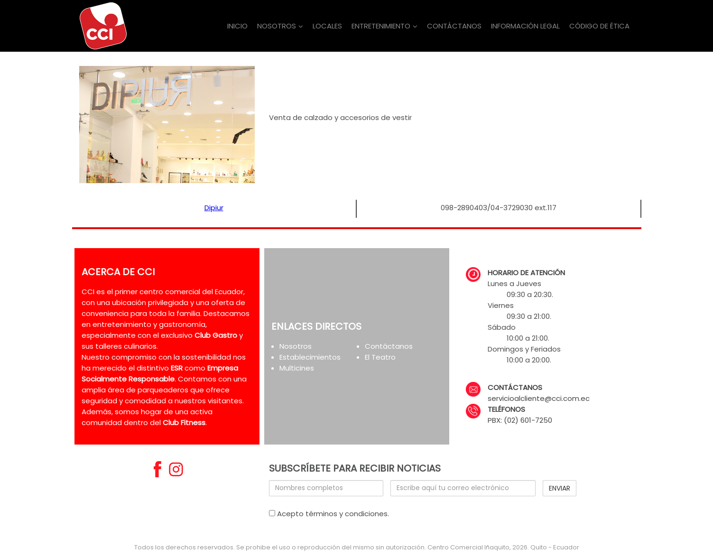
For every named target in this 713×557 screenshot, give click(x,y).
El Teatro (380, 357)
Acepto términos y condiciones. (329, 514)
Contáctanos (389, 346)
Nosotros (295, 346)
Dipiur (213, 208)
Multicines (296, 368)
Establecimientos (310, 357)
